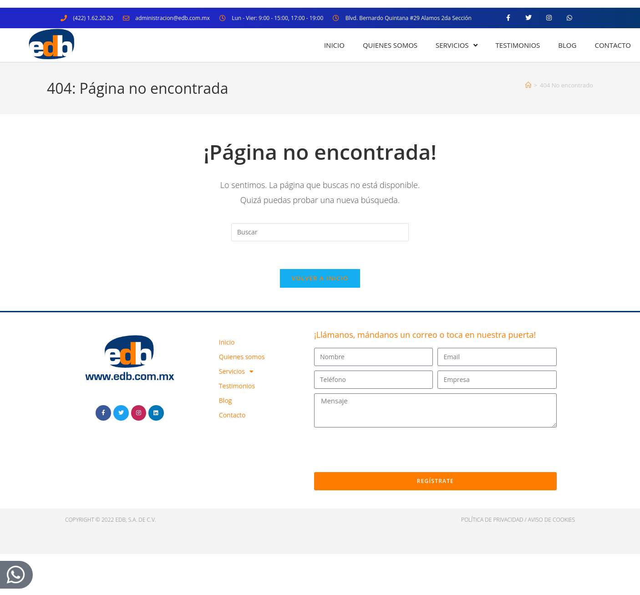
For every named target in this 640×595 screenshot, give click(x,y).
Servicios (456, 45)
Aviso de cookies (551, 520)
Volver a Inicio (320, 278)
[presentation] (383, 450)
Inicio (334, 45)
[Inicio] (528, 85)
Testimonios (518, 45)
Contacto (612, 45)
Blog (567, 45)
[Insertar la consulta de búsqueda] (320, 232)
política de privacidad (492, 520)
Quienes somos (390, 45)
